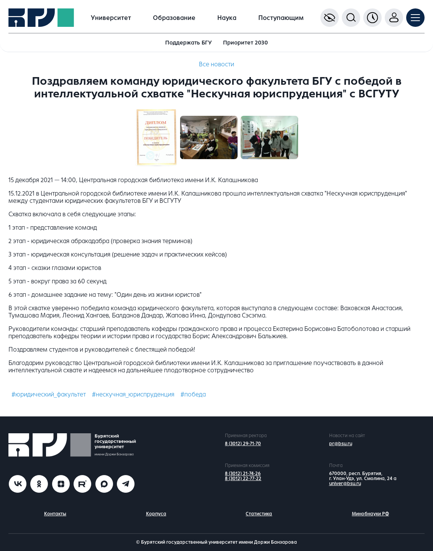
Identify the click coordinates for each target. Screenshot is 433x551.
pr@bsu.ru (340, 443)
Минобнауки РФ (370, 514)
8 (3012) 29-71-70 (243, 443)
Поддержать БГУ (188, 42)
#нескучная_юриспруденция (133, 394)
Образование (174, 18)
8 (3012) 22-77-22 (243, 478)
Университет (111, 18)
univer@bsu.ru (345, 483)
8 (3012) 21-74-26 (243, 473)
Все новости (216, 64)
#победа (193, 394)
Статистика (259, 514)
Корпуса (156, 514)
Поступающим (280, 18)
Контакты (55, 514)
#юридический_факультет (48, 394)
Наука (226, 18)
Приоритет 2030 (245, 42)
